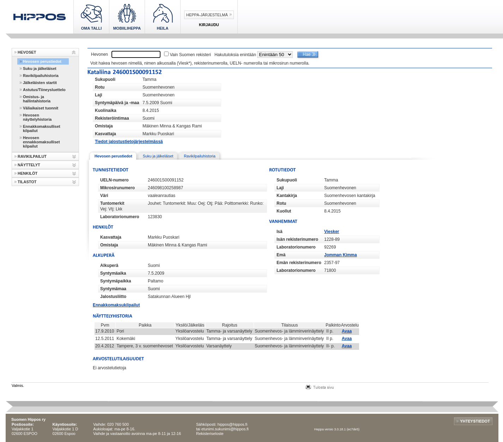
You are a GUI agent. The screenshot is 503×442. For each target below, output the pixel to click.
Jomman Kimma (340, 254)
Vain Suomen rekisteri (190, 54)
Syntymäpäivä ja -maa (117, 102)
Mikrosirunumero (117, 187)
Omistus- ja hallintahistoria (36, 99)
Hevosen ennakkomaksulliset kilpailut (41, 142)
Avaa (347, 331)
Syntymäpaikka (115, 281)
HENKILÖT (27, 173)
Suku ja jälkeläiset (39, 68)
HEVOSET (27, 52)
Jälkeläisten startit (40, 82)
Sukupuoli (105, 79)
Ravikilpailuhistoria (41, 75)
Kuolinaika (105, 110)
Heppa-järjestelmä (207, 15)
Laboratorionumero (119, 216)
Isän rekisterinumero (297, 239)
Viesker (331, 231)
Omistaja (104, 126)
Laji (98, 94)
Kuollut (284, 211)
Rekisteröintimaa (112, 118)
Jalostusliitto (113, 296)
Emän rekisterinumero (299, 262)
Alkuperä (109, 265)
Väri (104, 195)
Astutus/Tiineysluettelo (44, 90)
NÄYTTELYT (29, 165)
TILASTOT (27, 182)
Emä (281, 254)
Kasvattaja (105, 133)
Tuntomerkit (112, 203)
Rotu (99, 87)
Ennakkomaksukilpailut (116, 305)
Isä (280, 231)
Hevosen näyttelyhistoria (37, 117)
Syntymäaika (113, 273)
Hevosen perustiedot (42, 61)
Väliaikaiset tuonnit (40, 108)
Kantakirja (287, 195)
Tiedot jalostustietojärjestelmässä (129, 141)
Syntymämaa (113, 288)
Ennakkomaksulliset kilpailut (41, 128)
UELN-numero (114, 180)
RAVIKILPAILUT (32, 156)
